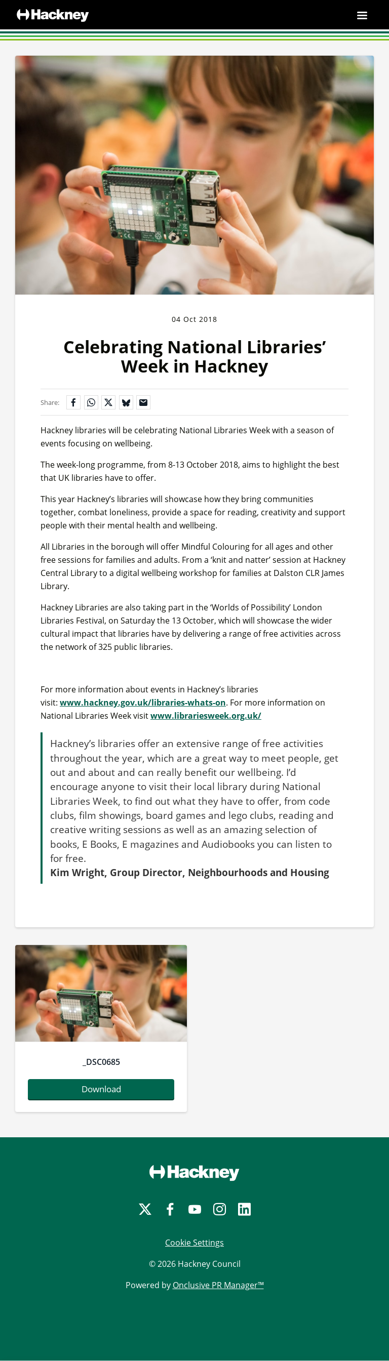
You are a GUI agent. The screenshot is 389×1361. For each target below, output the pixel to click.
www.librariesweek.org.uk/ (205, 715)
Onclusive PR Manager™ (218, 1285)
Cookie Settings (194, 1242)
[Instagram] (219, 1209)
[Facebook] (170, 1209)
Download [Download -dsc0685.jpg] (101, 1089)
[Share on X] (108, 402)
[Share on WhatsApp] (91, 402)
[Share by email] (143, 402)
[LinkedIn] (244, 1209)
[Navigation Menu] (362, 15)
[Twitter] (145, 1209)
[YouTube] (194, 1209)
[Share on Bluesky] (126, 402)
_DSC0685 (101, 1061)
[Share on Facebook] (73, 402)
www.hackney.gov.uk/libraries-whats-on (143, 702)
